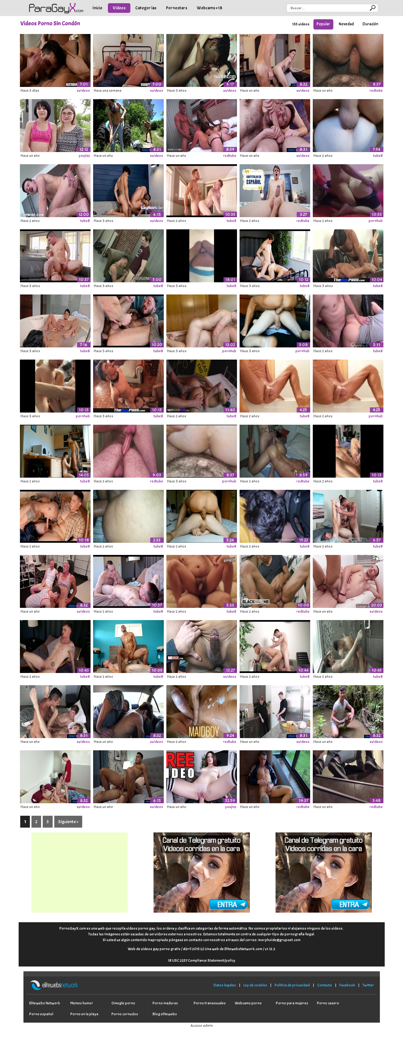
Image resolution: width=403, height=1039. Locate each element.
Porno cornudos (124, 1014)
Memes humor (81, 1003)
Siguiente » (68, 821)
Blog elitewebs (165, 1014)
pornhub (376, 220)
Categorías (145, 8)
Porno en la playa (84, 1014)
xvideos (83, 90)
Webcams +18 (209, 8)
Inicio (97, 8)
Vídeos (119, 8)
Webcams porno (248, 1003)
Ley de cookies (255, 985)
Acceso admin (201, 1025)
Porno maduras (165, 1003)
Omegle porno (123, 1003)
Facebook (347, 985)
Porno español (41, 1014)
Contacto (324, 985)
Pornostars (176, 8)
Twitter (368, 985)
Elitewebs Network (44, 1003)
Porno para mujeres (292, 1003)
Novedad (346, 24)
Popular (323, 24)
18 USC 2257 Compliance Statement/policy (201, 960)
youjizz (84, 155)
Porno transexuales (210, 1003)
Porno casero (328, 1003)
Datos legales (225, 985)
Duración (370, 24)
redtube (376, 90)
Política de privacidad (292, 985)
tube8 (378, 155)
